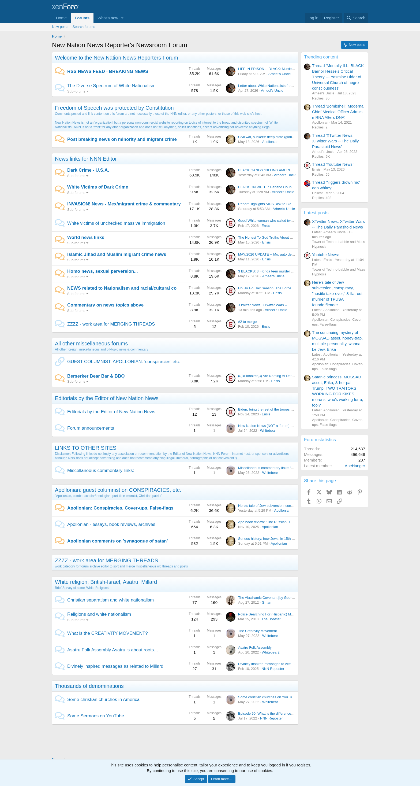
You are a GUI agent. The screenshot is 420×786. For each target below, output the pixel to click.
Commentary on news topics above (105, 305)
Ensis (265, 226)
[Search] (356, 18)
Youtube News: (325, 254)
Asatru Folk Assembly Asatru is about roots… (112, 649)
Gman (266, 602)
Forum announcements (90, 428)
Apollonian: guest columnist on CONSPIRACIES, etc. (118, 490)
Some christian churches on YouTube (267, 697)
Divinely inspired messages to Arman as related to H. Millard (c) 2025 (291, 664)
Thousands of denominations (89, 686)
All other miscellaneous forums (91, 343)
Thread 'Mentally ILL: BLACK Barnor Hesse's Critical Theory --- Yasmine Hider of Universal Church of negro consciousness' (338, 76)
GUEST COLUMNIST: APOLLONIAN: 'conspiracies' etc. (123, 361)
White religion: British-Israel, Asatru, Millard (106, 582)
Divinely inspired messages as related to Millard (115, 666)
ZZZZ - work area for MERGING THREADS (111, 324)
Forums (82, 18)
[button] (122, 18)
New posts (60, 27)
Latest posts (316, 212)
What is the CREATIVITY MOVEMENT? (107, 633)
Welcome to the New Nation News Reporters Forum (116, 58)
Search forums (84, 27)
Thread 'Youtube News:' (333, 164)
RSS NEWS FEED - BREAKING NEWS (107, 71)
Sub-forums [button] (76, 91)
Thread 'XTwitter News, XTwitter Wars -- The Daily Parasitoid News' (335, 141)
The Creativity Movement (257, 631)
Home (61, 18)
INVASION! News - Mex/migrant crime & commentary (124, 203)
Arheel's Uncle (279, 74)
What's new (108, 18)
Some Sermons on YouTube (95, 715)
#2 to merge (247, 322)
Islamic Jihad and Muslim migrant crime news (116, 254)
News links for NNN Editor (86, 159)
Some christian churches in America (103, 699)
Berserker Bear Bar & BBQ (96, 376)
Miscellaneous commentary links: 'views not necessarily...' (282, 468)
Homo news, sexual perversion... (102, 271)
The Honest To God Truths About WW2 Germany (276, 237)
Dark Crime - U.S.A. (88, 170)
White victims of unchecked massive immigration (116, 223)
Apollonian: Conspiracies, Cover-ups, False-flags (120, 508)
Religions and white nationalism (99, 614)
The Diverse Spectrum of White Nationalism (111, 85)
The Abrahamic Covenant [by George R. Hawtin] (275, 598)
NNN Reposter (272, 669)
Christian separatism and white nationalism (110, 600)
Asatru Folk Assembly (255, 647)
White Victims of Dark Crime (97, 187)
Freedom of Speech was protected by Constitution (114, 108)
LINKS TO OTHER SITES (85, 448)
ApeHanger (355, 465)
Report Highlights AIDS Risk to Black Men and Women (280, 204)
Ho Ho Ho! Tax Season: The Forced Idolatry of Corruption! (283, 288)
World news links (85, 237)
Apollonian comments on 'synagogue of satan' (117, 541)
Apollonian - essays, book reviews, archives (111, 524)
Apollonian (270, 142)
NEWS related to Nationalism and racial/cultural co (122, 288)
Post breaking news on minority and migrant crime (122, 139)
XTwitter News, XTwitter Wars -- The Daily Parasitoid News (283, 305)
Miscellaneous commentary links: (100, 470)
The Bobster (270, 619)
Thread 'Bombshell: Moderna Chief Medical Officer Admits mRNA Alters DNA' (337, 112)
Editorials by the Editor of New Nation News (107, 398)
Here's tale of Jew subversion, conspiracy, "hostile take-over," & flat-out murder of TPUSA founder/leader (337, 293)
